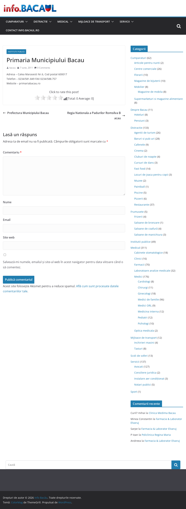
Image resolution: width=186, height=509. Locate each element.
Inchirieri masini (144, 342)
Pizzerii (138, 198)
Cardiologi (144, 281)
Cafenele (139, 144)
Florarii (138, 75)
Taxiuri (138, 348)
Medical (62, 21)
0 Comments (42, 67)
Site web (9, 237)
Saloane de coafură (146, 228)
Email (6, 220)
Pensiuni (139, 120)
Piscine (138, 192)
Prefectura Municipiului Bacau (26, 113)
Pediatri (142, 317)
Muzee (138, 180)
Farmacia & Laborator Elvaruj (159, 428)
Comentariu (12, 152)
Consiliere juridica (145, 372)
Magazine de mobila (150, 91)
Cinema (138, 150)
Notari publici (142, 384)
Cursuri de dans (144, 162)
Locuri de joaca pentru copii (151, 174)
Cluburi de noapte (145, 156)
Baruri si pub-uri (144, 138)
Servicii (125, 21)
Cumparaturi (15, 21)
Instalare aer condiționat (149, 378)
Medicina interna (148, 311)
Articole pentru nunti (147, 63)
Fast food (139, 168)
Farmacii (139, 264)
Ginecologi (144, 293)
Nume (7, 202)
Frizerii (138, 216)
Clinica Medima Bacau (162, 413)
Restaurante (141, 204)
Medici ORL (145, 305)
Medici (138, 276)
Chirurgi (143, 287)
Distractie (41, 21)
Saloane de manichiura (148, 234)
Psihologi (143, 323)
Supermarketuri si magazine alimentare (158, 99)
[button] (26, 21)
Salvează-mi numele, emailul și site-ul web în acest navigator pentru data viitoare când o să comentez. (63, 264)
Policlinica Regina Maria (156, 434)
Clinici (138, 258)
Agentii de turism (144, 132)
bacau (12, 67)
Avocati (138, 366)
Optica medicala (144, 330)
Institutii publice (16, 51)
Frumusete (137, 211)
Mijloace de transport (94, 21)
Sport (134, 391)
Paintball (139, 186)
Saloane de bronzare (146, 222)
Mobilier (139, 87)
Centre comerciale (145, 69)
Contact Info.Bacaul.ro (22, 30)
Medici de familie (148, 299)
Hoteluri (139, 114)
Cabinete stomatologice (148, 252)
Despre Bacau (139, 109)
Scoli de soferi (139, 355)
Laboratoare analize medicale (152, 270)
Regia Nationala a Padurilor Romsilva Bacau (96, 115)
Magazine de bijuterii (147, 81)
